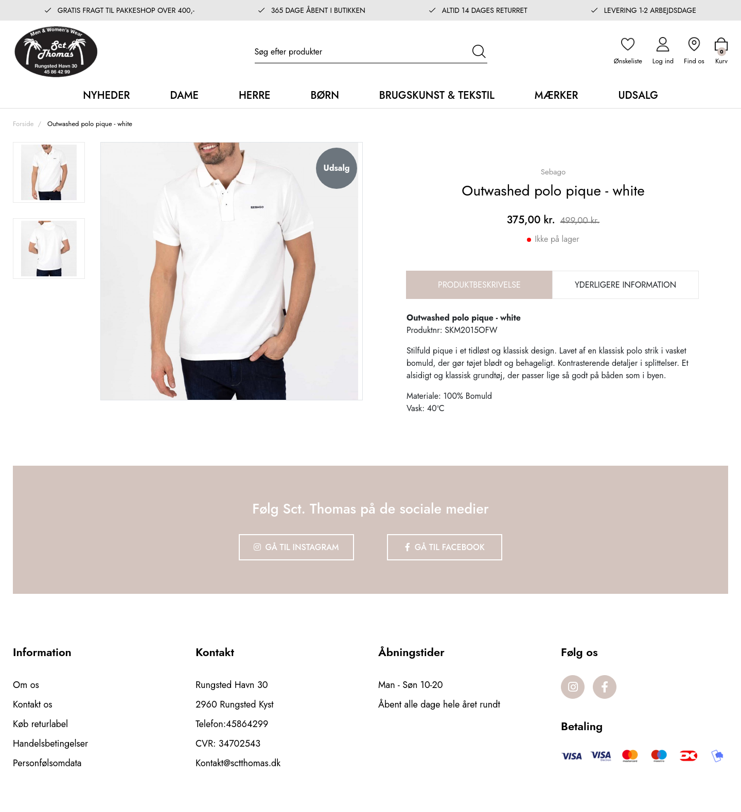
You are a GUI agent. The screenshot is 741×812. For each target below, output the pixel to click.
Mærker (556, 95)
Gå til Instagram (296, 547)
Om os (26, 685)
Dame (184, 95)
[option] (49, 172)
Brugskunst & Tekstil (437, 95)
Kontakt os (32, 704)
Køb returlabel (40, 724)
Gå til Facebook (445, 547)
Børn (324, 95)
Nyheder (106, 95)
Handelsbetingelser (50, 743)
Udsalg (638, 95)
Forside (23, 124)
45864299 (247, 724)
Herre (255, 95)
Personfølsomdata (47, 763)
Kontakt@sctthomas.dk (238, 763)
